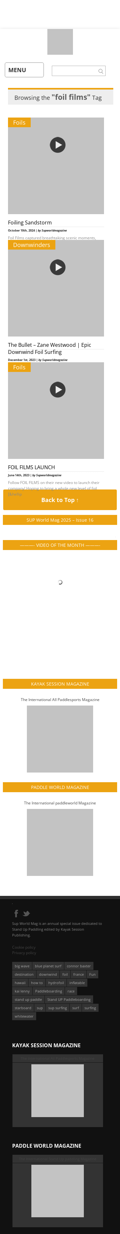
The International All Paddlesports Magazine (60, 699)
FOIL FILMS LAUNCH (31, 467)
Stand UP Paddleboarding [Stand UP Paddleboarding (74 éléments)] (69, 999)
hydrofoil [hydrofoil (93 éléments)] (56, 982)
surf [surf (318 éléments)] (75, 1007)
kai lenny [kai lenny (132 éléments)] (22, 991)
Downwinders (31, 245)
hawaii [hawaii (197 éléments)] (20, 982)
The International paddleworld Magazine (60, 803)
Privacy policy (24, 952)
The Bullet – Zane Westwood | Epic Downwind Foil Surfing (49, 348)
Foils (19, 122)
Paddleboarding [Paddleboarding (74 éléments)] (48, 991)
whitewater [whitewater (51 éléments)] (24, 1016)
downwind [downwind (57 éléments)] (48, 974)
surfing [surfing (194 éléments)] (90, 1007)
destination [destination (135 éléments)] (24, 974)
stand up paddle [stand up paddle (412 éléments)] (28, 999)
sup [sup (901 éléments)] (40, 1007)
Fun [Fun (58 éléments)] (92, 974)
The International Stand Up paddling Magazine (57, 1158)
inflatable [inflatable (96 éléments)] (77, 982)
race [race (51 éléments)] (71, 991)
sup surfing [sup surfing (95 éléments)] (57, 1007)
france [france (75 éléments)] (78, 974)
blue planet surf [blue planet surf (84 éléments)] (48, 965)
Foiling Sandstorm (30, 222)
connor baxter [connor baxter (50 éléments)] (79, 965)
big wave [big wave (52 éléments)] (22, 965)
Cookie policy (24, 947)
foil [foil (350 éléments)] (65, 974)
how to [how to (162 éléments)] (37, 982)
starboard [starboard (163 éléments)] (23, 1007)
